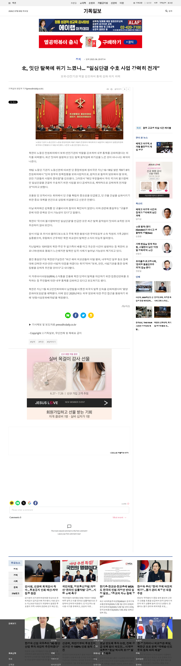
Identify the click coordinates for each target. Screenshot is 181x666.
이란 (122, 3)
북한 (42, 341)
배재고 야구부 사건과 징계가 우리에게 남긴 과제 (146, 212)
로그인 (170, 3)
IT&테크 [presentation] (15, 593)
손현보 (92, 3)
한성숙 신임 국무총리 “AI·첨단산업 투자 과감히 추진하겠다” (42, 645)
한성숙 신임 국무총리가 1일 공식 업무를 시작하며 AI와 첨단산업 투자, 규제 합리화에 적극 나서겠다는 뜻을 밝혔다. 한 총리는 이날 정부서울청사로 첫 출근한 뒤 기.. (42, 655)
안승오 (138, 253)
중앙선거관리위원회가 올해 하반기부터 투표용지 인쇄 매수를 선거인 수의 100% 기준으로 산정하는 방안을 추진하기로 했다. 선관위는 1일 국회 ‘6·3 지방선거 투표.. (79, 658)
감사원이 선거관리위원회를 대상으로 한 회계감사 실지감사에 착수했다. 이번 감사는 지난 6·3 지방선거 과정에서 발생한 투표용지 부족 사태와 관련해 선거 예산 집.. (42, 602)
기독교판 (139, 3)
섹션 (12, 3)
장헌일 (138, 271)
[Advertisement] (154, 105)
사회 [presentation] (16, 581)
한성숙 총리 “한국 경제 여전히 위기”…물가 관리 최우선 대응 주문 (154, 590)
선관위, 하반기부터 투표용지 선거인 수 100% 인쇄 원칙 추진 (79, 646)
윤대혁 (83, 3)
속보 (138, 128)
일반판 (148, 3)
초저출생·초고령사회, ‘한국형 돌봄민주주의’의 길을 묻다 (146, 264)
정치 (78, 59)
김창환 (138, 236)
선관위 (114, 3)
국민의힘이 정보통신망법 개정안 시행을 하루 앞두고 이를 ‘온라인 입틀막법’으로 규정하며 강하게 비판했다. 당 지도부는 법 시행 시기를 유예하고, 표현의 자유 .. (79, 602)
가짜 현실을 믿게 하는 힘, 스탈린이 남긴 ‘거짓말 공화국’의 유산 (147, 247)
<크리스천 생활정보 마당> (119, 453)
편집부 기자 (21, 88)
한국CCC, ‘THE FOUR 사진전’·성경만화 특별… (144, 326)
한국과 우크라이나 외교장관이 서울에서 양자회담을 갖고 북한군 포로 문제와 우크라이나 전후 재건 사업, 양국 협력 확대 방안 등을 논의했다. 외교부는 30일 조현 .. (154, 658)
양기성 (138, 219)
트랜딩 (74, 3)
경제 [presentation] (16, 575)
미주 (155, 3)
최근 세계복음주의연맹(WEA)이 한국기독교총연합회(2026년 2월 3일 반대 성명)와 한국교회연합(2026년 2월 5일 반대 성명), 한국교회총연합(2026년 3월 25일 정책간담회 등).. (117, 607)
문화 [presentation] (16, 587)
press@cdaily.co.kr (35, 88)
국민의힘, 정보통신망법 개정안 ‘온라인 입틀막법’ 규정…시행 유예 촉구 (79, 590)
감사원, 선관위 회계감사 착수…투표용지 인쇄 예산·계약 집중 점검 (41, 590)
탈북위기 (52, 341)
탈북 (33, 341)
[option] (145, 292)
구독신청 (163, 3)
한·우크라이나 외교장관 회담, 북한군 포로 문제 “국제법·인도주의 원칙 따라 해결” (154, 646)
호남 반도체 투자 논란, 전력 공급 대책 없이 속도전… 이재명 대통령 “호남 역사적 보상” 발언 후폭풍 (117, 648)
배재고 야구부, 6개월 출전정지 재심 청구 (144, 146)
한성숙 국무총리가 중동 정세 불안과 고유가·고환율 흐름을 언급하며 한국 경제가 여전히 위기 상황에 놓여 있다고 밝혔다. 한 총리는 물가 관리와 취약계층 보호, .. (154, 602)
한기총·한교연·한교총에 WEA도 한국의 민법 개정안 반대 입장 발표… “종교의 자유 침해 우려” (117, 592)
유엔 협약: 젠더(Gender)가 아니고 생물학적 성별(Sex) (146, 229)
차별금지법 (103, 3)
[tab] (15, 569)
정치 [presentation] (16, 569)
